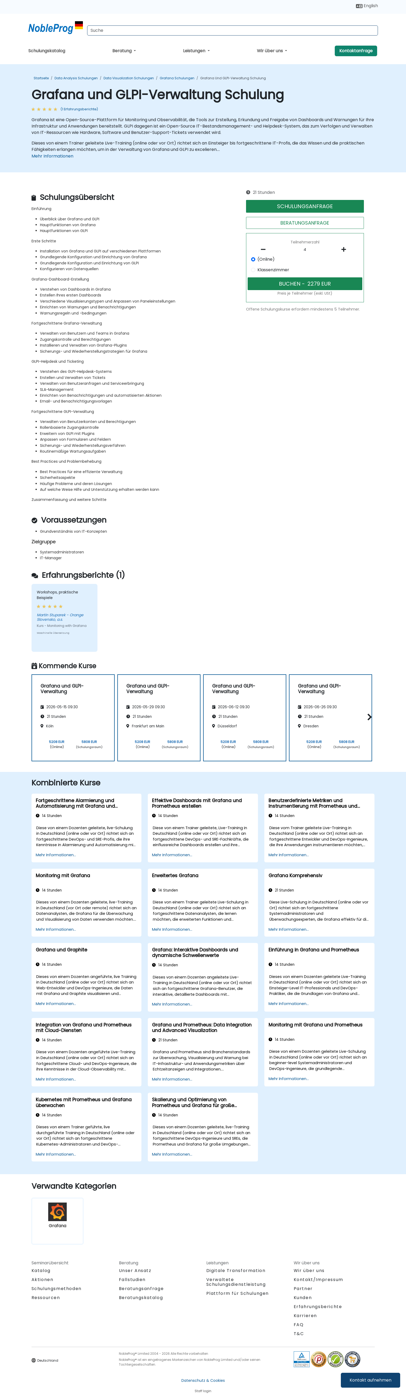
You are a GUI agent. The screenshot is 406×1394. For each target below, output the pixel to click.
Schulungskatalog (46, 51)
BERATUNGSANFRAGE (304, 223)
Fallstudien (132, 1280)
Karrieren (305, 1316)
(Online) (266, 259)
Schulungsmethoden (57, 1289)
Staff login (203, 1391)
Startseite (41, 78)
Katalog (41, 1271)
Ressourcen (46, 1298)
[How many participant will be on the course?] (305, 249)
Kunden (303, 1298)
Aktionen (42, 1280)
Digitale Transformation (236, 1271)
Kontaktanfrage (356, 51)
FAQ (299, 1325)
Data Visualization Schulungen (129, 78)
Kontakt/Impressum (318, 1280)
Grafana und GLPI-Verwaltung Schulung (233, 78)
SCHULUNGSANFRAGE (305, 206)
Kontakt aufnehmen (370, 1380)
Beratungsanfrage (141, 1288)
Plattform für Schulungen (237, 1293)
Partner (303, 1289)
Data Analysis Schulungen (76, 78)
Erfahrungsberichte (318, 1307)
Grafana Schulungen (177, 78)
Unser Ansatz (135, 1271)
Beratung (122, 51)
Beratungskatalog (141, 1298)
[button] (368, 717)
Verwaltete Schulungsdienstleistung (236, 1282)
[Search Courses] (232, 30)
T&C (299, 1334)
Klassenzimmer (273, 270)
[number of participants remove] (265, 249)
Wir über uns (270, 51)
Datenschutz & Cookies (203, 1380)
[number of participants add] (345, 249)
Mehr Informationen (52, 156)
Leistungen (194, 51)
